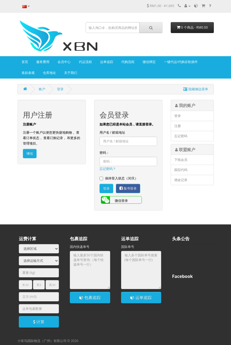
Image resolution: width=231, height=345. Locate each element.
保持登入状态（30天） (119, 178)
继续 (29, 153)
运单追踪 (141, 297)
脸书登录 (128, 188)
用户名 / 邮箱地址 (112, 132)
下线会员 (180, 159)
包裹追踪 (90, 297)
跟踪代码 (180, 169)
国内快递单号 (79, 246)
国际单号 (127, 246)
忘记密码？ (108, 168)
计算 (38, 321)
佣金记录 (180, 180)
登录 (60, 89)
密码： (104, 152)
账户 (42, 89)
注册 (177, 126)
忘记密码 (180, 136)
